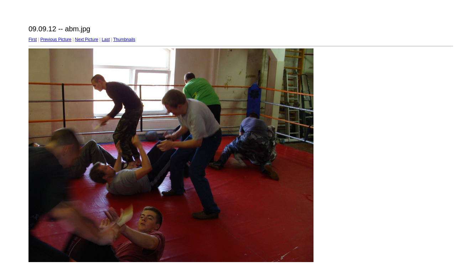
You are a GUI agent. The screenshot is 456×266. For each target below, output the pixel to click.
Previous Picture (55, 39)
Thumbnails (124, 39)
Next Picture (86, 39)
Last (106, 39)
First (32, 39)
